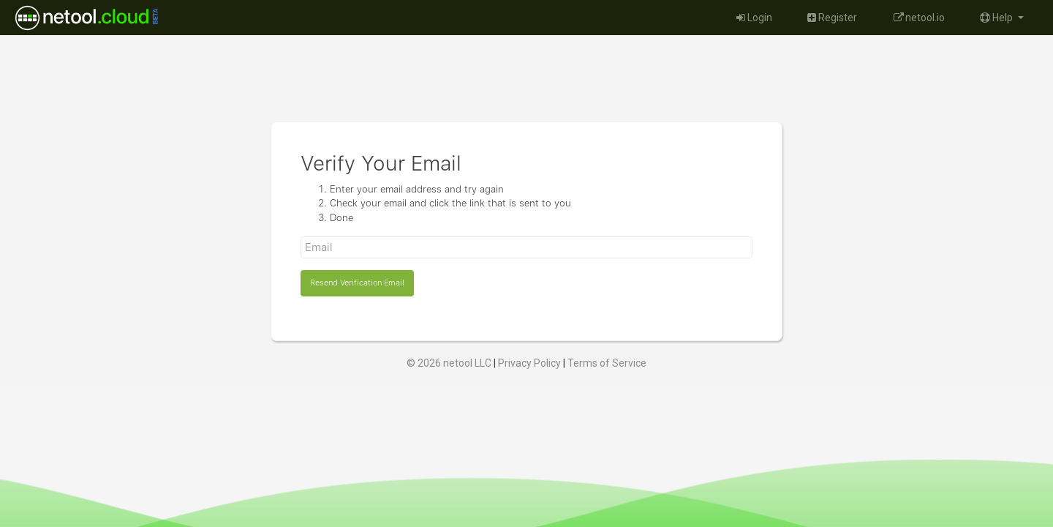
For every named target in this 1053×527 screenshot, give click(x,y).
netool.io (918, 17)
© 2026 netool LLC (449, 363)
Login (754, 17)
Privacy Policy (529, 363)
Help (997, 17)
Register (832, 17)
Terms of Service (606, 363)
